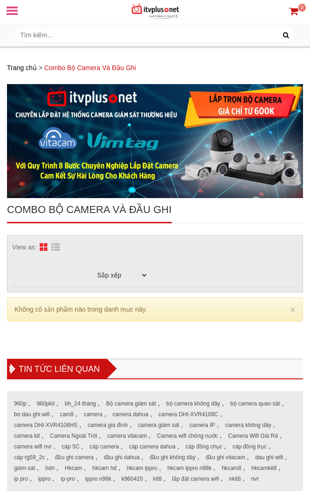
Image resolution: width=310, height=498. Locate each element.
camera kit (27, 436)
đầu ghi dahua (121, 457)
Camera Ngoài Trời (73, 436)
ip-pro (68, 479)
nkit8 (235, 479)
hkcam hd (104, 468)
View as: (24, 247)
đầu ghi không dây (173, 457)
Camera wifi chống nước (187, 436)
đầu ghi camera (74, 457)
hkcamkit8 (264, 468)
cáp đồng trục (249, 446)
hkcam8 (231, 468)
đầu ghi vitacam (225, 457)
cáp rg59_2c (29, 457)
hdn (50, 468)
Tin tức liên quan (59, 369)
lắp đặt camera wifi (195, 479)
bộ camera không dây (193, 403)
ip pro (21, 479)
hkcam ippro (142, 468)
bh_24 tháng (80, 403)
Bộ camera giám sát (131, 403)
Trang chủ (22, 67)
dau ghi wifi (269, 457)
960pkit (45, 403)
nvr (255, 479)
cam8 (66, 414)
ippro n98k (98, 479)
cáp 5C (70, 446)
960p (20, 403)
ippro (44, 479)
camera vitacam (127, 436)
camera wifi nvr (33, 446)
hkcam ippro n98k (190, 468)
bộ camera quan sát (255, 403)
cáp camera (104, 446)
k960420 (132, 479)
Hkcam (73, 468)
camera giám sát (158, 425)
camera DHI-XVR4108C (188, 414)
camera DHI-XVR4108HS (46, 425)
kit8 (157, 479)
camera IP (202, 425)
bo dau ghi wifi (32, 414)
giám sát (24, 468)
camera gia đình (108, 425)
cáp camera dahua (152, 446)
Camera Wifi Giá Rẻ (253, 436)
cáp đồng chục (204, 446)
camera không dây (248, 425)
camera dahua (130, 414)
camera (93, 414)
